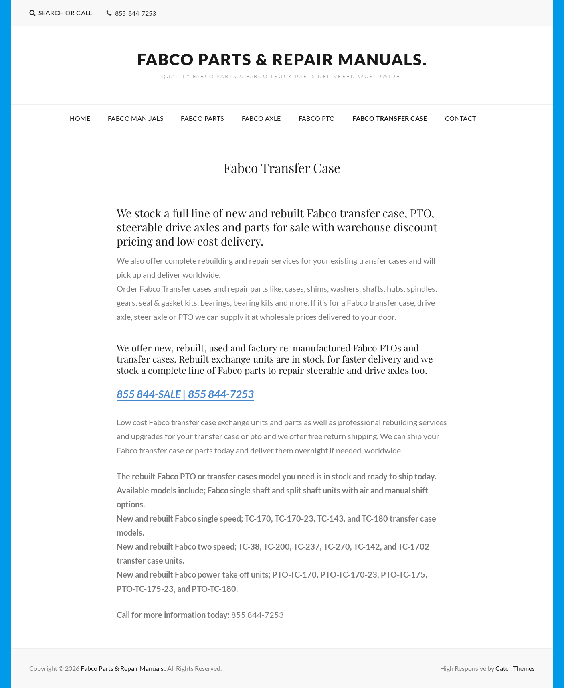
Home (80, 118)
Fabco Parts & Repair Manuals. (282, 59)
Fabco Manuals (135, 118)
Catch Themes (515, 668)
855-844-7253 (131, 13)
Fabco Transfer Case (389, 118)
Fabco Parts (202, 118)
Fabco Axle (261, 118)
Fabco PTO (317, 118)
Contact (460, 118)
